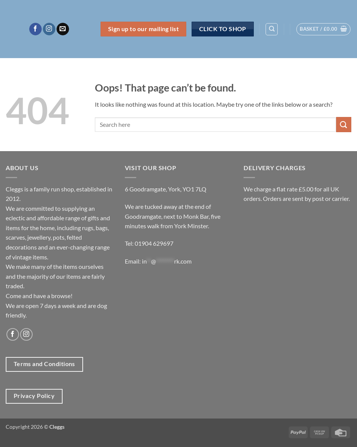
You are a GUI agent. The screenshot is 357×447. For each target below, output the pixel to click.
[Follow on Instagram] (49, 29)
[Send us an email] (63, 29)
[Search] (272, 29)
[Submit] (343, 124)
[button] (323, 29)
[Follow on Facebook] (35, 29)
